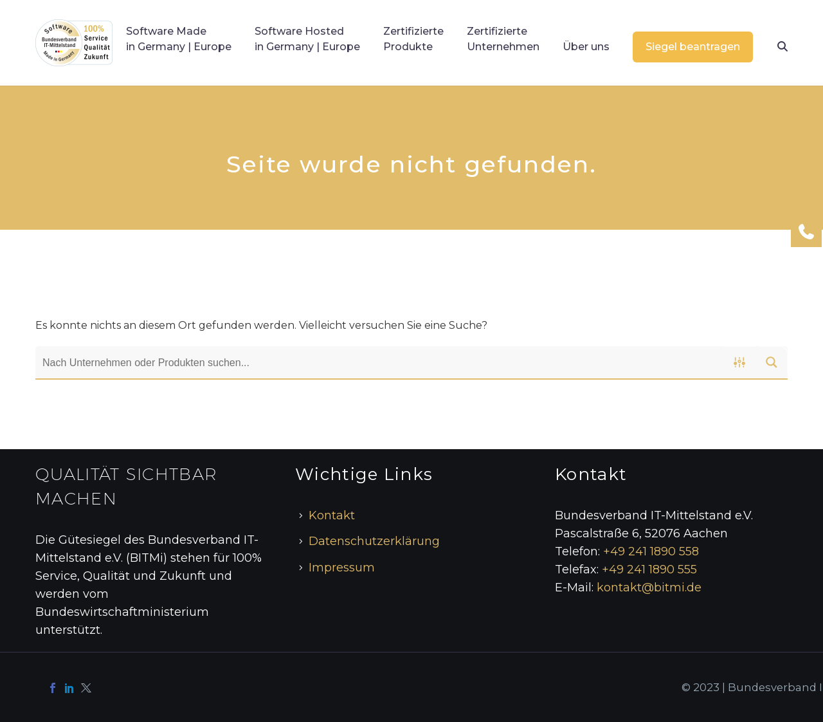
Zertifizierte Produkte (413, 39)
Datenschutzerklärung (374, 541)
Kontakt (332, 515)
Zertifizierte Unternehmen (503, 39)
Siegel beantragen (693, 47)
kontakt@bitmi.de (649, 587)
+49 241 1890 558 (651, 551)
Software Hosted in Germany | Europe (307, 39)
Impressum (342, 567)
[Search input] (380, 362)
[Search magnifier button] (771, 362)
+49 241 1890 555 (649, 569)
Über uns (586, 47)
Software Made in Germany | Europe (178, 39)
